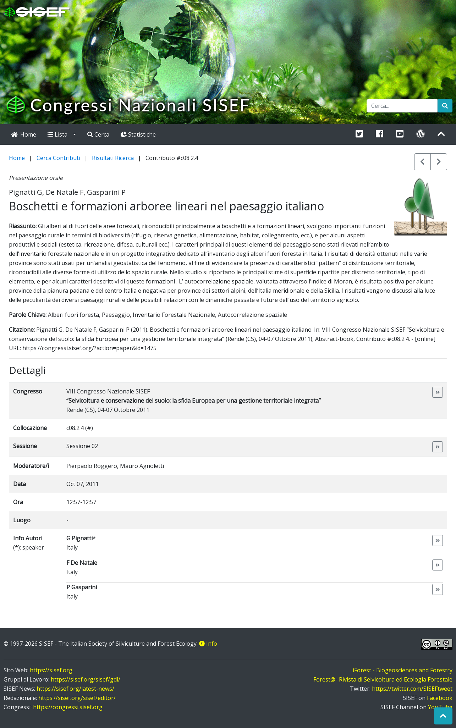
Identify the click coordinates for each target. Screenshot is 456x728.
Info (208, 643)
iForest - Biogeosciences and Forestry (402, 670)
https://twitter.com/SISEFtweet (412, 689)
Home (17, 158)
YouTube (440, 707)
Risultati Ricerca (113, 158)
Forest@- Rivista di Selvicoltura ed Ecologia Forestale (382, 679)
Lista (60, 134)
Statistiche (138, 134)
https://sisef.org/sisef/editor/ (77, 698)
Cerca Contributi (58, 158)
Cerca (98, 134)
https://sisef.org (51, 670)
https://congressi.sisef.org (68, 707)
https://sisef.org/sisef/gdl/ (85, 679)
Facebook (439, 698)
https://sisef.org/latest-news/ (75, 689)
